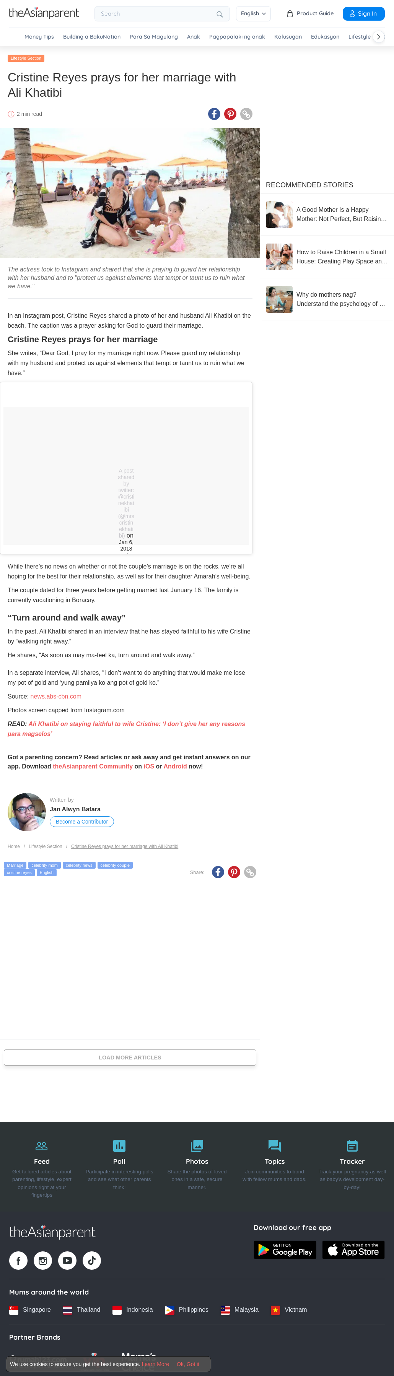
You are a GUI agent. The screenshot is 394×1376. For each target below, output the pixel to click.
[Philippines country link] (186, 1308)
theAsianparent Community (93, 764)
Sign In (362, 13)
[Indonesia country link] (132, 1308)
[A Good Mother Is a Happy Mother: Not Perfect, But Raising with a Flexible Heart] (327, 212)
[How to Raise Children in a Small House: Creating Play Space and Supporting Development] (327, 255)
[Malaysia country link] (240, 1308)
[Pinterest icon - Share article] (230, 112)
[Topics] (274, 1164)
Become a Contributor (82, 820)
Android (175, 764)
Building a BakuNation (91, 37)
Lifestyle (359, 37)
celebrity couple (115, 863)
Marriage (15, 863)
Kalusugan (288, 37)
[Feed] (42, 1164)
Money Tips (39, 37)
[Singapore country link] (30, 1308)
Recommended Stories (309, 183)
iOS (149, 764)
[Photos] (197, 1164)
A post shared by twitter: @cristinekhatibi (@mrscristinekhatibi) (126, 500)
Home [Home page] (14, 844)
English (253, 13)
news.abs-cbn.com (56, 694)
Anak (193, 37)
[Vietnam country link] (289, 1308)
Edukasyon (325, 37)
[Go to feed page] (44, 17)
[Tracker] (352, 1164)
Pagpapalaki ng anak (237, 37)
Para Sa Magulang (154, 37)
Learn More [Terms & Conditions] (155, 1364)
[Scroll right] (379, 37)
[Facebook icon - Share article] (214, 112)
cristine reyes (19, 870)
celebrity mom (44, 863)
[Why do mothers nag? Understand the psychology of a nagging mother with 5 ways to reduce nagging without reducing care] (327, 297)
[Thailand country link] (81, 1308)
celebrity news (79, 863)
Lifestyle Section (26, 56)
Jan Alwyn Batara (75, 807)
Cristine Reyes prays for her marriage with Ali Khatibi (124, 844)
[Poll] (119, 1164)
